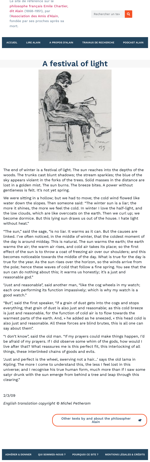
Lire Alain (33, 42)
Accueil (11, 42)
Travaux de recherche (98, 42)
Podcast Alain (133, 42)
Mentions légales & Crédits (125, 454)
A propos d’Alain (61, 42)
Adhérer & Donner (18, 454)
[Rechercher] (128, 14)
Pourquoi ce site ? (85, 454)
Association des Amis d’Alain (34, 16)
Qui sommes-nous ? (52, 454)
